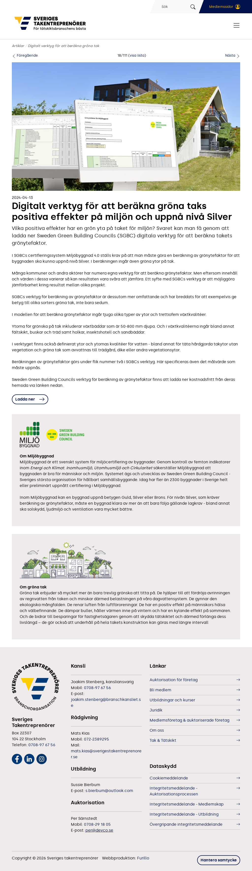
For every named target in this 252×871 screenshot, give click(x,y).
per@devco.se (99, 830)
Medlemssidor (221, 7)
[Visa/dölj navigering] (236, 25)
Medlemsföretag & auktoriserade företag (189, 720)
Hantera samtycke (219, 860)
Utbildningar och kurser (172, 700)
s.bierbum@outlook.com (109, 790)
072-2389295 (96, 739)
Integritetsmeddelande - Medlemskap (187, 804)
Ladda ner (25, 399)
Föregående (25, 55)
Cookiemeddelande (169, 778)
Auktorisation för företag (174, 679)
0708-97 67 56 (41, 744)
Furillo (143, 858)
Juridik (156, 710)
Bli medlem (160, 690)
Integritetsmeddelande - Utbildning (184, 814)
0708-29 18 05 (97, 824)
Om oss (157, 730)
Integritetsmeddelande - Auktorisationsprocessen (174, 791)
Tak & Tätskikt (163, 740)
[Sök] (175, 7)
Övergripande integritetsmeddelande (186, 824)
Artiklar (18, 46)
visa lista (137, 55)
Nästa (232, 55)
